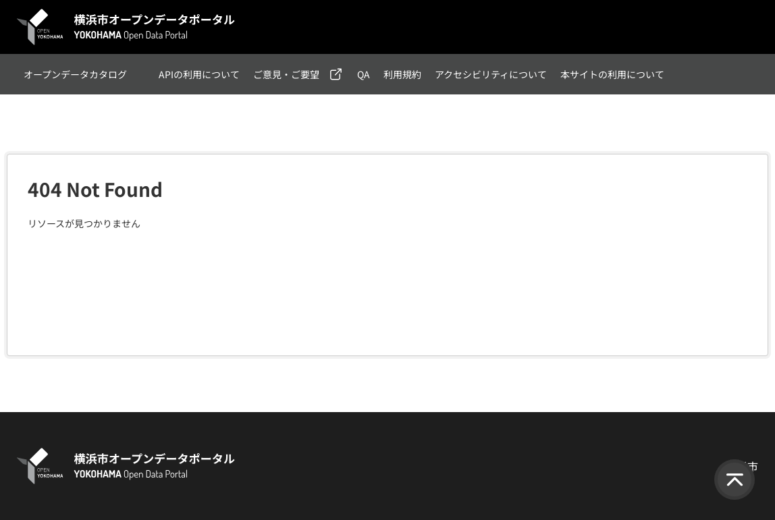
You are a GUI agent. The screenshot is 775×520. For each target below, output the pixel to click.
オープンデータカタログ (75, 74)
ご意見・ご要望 (286, 74)
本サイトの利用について (612, 74)
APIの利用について (199, 74)
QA (363, 74)
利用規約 (402, 74)
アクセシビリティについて (491, 74)
